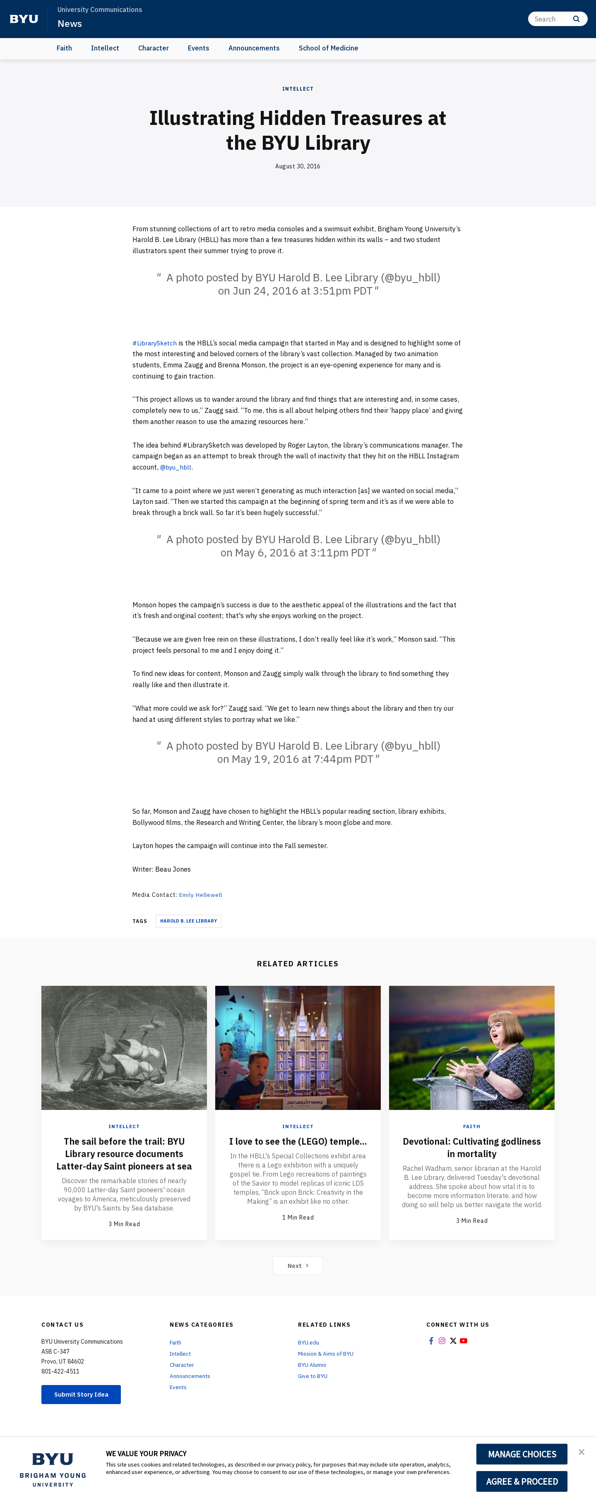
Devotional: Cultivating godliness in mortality (472, 1147)
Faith (64, 48)
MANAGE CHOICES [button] (522, 1454)
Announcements (254, 48)
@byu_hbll (176, 467)
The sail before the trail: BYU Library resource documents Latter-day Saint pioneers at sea (124, 1159)
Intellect (105, 48)
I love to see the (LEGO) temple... (298, 1147)
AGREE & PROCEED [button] (522, 1481)
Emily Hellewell (202, 895)
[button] (582, 1452)
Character (153, 48)
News (70, 23)
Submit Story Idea (84, 1407)
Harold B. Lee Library (188, 921)
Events (198, 48)
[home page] (24, 19)
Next (298, 1277)
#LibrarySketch (156, 343)
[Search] (558, 19)
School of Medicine (328, 48)
